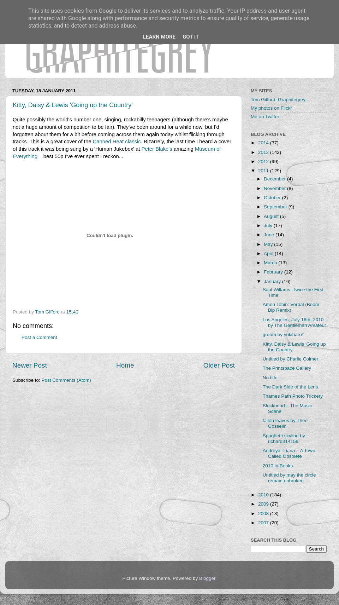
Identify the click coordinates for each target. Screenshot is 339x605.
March (271, 262)
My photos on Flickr (271, 108)
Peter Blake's (157, 149)
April (269, 253)
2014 (264, 142)
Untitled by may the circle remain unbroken (289, 477)
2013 (264, 152)
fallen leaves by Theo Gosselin (285, 423)
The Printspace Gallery (287, 368)
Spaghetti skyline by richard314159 (284, 438)
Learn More (159, 37)
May (269, 244)
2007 (264, 522)
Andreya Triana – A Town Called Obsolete (289, 453)
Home (125, 365)
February (274, 272)
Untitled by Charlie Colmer (291, 359)
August (272, 216)
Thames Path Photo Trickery (293, 396)
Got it (191, 37)
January (273, 281)
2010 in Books (278, 465)
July (269, 225)
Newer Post (29, 365)
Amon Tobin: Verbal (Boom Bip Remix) (291, 307)
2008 (264, 513)
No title (270, 377)
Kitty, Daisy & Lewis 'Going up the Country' (73, 105)
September (276, 206)
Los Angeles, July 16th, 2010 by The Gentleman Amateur (294, 322)
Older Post (219, 365)
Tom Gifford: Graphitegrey (278, 99)
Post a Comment (39, 337)
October (273, 197)
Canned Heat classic (117, 141)
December (275, 179)
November (275, 188)
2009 (264, 504)
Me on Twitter (265, 116)
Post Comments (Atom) (66, 380)
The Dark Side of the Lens (290, 387)
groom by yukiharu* (283, 334)
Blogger (207, 578)
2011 (264, 170)
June (269, 234)
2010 (264, 494)
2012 (264, 161)
